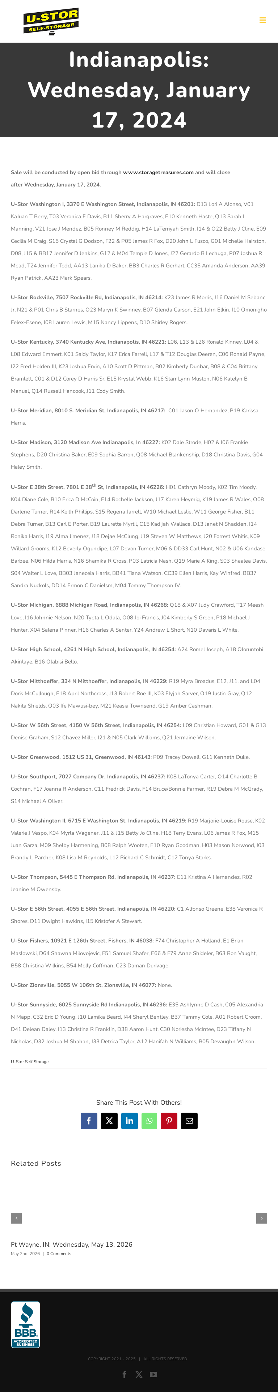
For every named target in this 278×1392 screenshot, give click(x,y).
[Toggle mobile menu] (263, 20)
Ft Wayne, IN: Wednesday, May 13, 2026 (71, 1244)
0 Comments (59, 1253)
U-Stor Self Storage (30, 1062)
